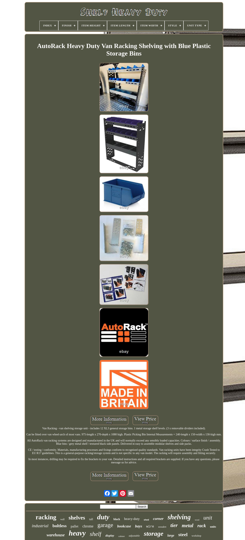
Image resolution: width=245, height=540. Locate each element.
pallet (74, 526)
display (109, 535)
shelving (179, 517)
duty (103, 517)
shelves (77, 518)
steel (183, 534)
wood (197, 520)
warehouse (56, 535)
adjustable (134, 535)
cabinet (121, 536)
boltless (59, 525)
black (116, 519)
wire (150, 526)
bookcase (124, 526)
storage (153, 533)
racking (46, 517)
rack (201, 525)
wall (62, 519)
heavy (77, 533)
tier (174, 525)
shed (146, 520)
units (213, 526)
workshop (196, 535)
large (170, 535)
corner (158, 518)
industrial (40, 525)
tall (91, 519)
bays (138, 526)
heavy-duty (132, 519)
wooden (162, 526)
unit (207, 517)
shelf (95, 533)
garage (105, 525)
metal (187, 525)
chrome (87, 526)
